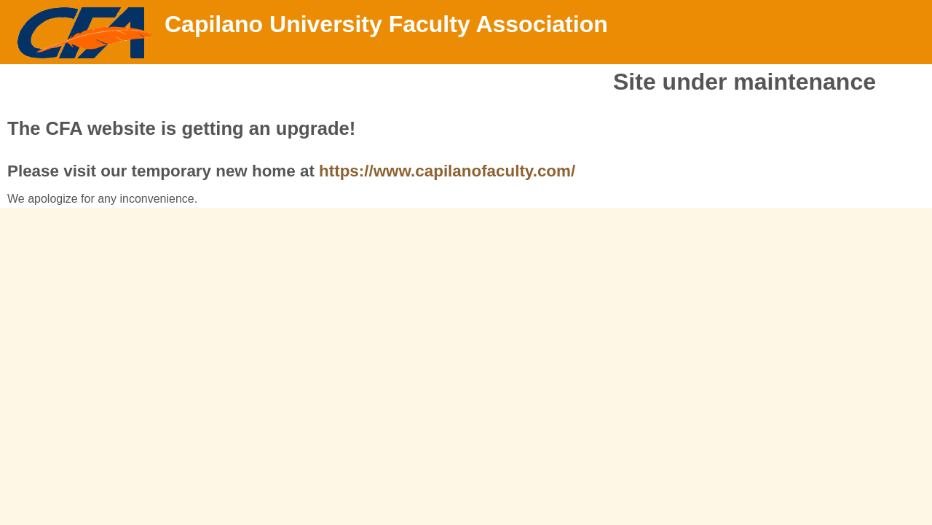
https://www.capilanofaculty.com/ (447, 171)
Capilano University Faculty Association (386, 24)
